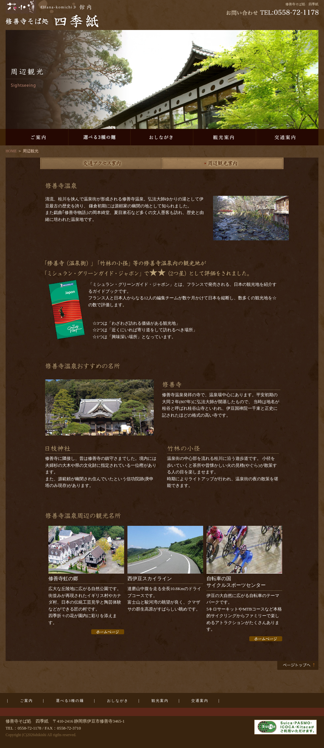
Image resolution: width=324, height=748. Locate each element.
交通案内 (287, 137)
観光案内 (224, 137)
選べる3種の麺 (99, 137)
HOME (11, 151)
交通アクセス (101, 163)
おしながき (162, 137)
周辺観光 (223, 163)
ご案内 (37, 137)
